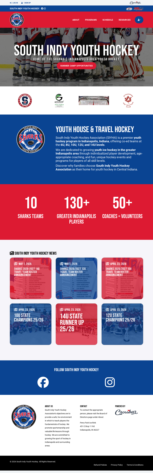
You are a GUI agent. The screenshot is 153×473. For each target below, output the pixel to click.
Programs (91, 19)
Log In (14, 3)
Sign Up (26, 3)
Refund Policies (100, 467)
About (75, 19)
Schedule (107, 19)
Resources (125, 19)
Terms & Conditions (135, 467)
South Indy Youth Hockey (24, 8)
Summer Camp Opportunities (76, 65)
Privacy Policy (117, 467)
